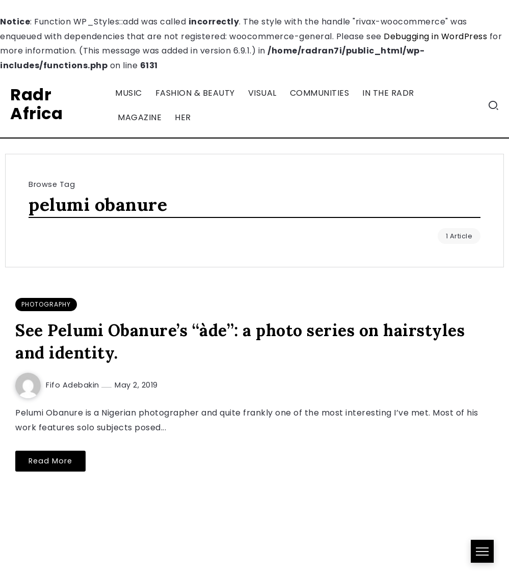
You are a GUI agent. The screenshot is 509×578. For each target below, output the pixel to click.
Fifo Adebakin (73, 385)
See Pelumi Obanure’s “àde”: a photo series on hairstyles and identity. (240, 342)
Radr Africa (36, 104)
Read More (50, 461)
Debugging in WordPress (435, 36)
